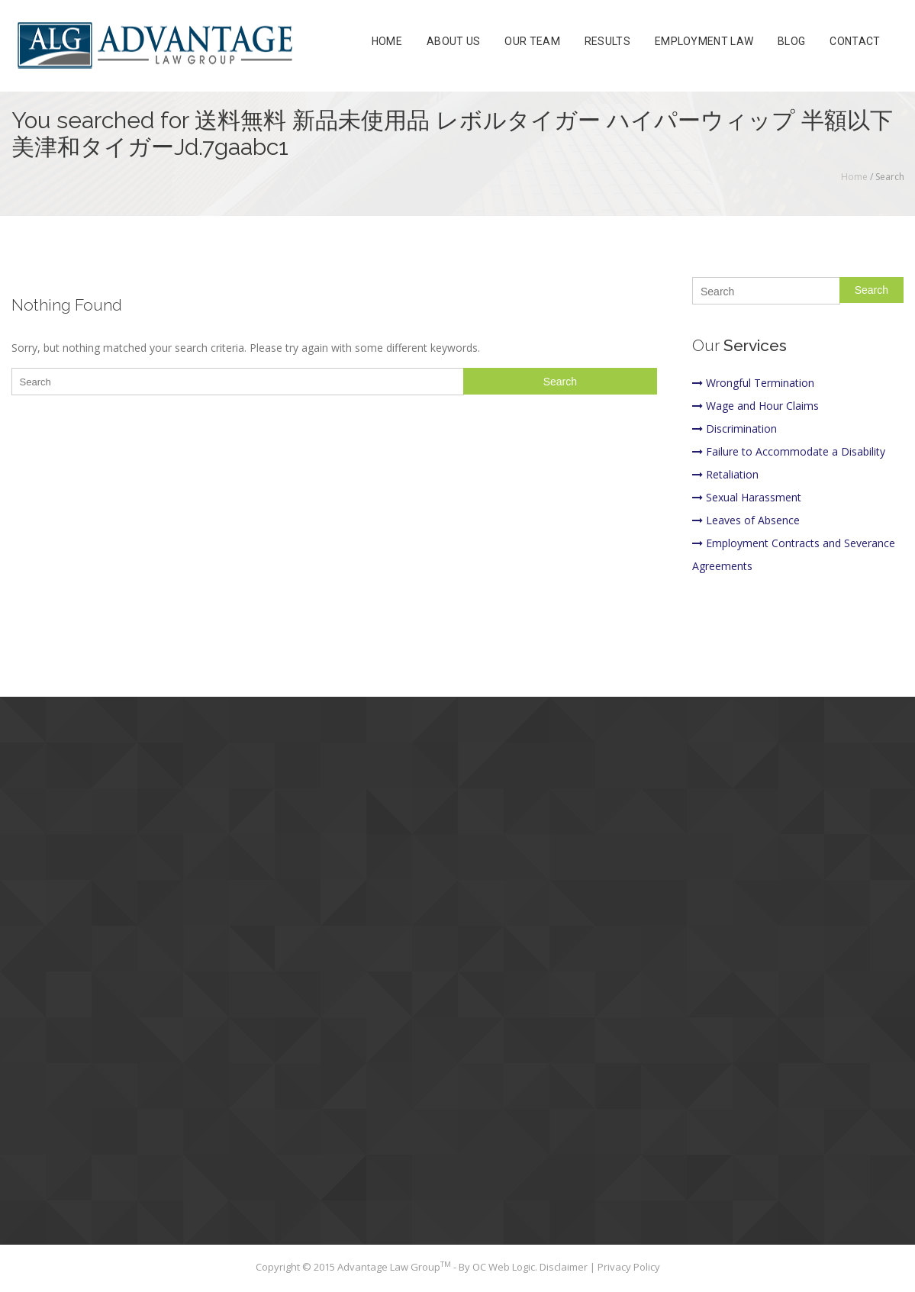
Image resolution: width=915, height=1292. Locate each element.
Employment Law (704, 41)
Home (387, 41)
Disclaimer (565, 1267)
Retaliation (725, 474)
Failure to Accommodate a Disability (788, 451)
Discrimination (734, 428)
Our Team (531, 41)
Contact (855, 41)
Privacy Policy (629, 1267)
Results (607, 41)
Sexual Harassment (746, 497)
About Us (453, 41)
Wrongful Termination (753, 382)
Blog (791, 41)
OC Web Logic (503, 1267)
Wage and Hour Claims (755, 405)
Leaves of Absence (746, 520)
